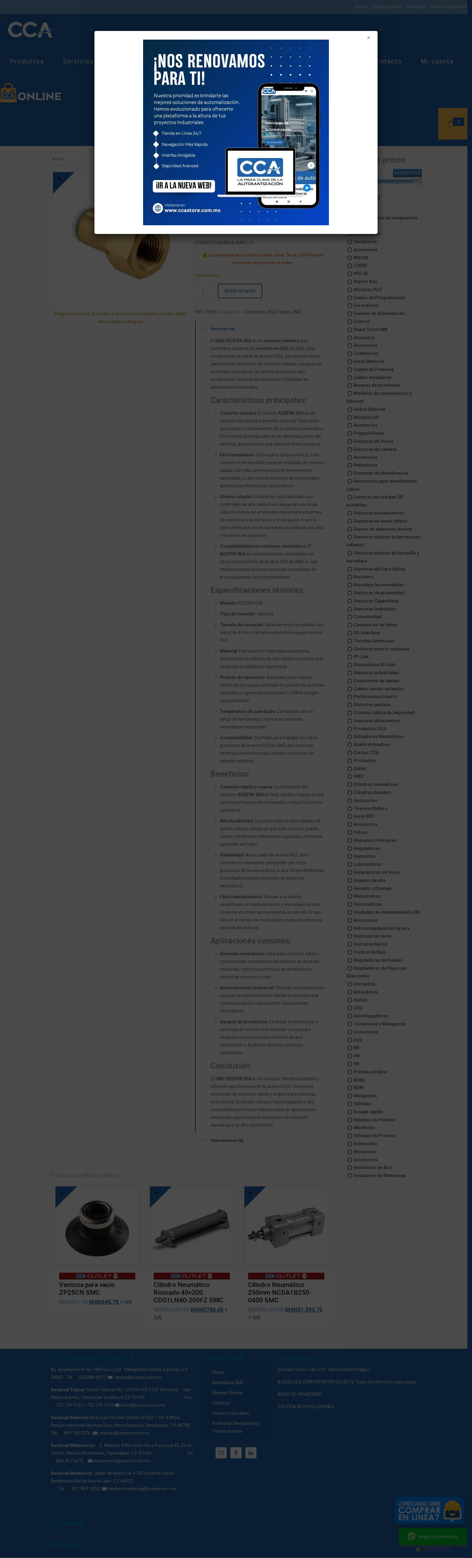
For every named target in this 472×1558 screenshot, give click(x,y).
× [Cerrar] (368, 37)
